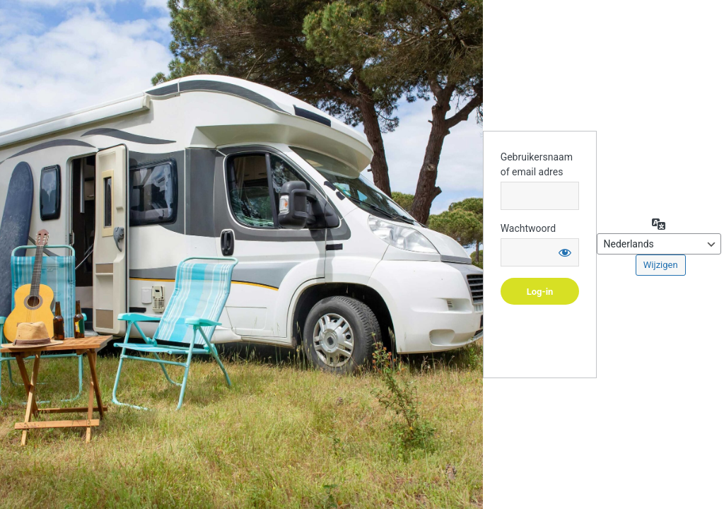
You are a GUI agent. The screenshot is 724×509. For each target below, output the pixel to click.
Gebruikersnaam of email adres (537, 164)
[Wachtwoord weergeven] (565, 252)
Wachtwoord (528, 228)
